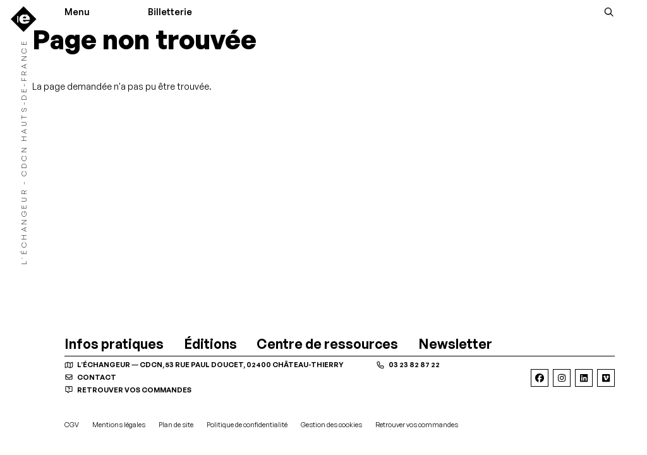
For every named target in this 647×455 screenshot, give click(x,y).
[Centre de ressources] (327, 343)
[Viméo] (606, 378)
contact (90, 377)
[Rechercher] (609, 12)
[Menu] (80, 12)
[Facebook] (539, 378)
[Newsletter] (455, 343)
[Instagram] (562, 378)
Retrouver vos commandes (127, 389)
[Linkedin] (584, 378)
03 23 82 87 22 (408, 365)
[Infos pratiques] (114, 343)
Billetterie (170, 12)
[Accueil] (23, 19)
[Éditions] (210, 343)
